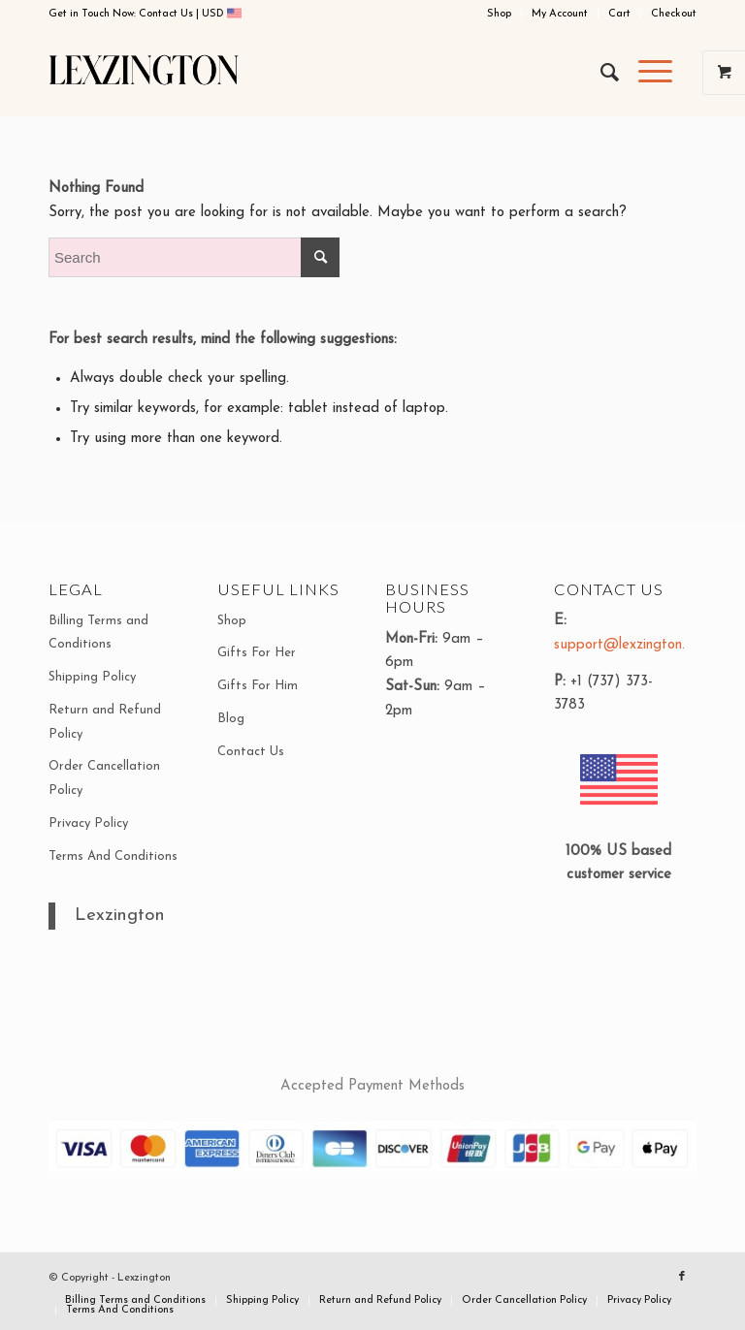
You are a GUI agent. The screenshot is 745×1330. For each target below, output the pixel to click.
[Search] (600, 72)
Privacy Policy (88, 823)
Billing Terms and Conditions (98, 633)
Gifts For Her (256, 653)
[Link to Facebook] (681, 1276)
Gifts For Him (257, 686)
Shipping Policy (92, 677)
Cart (619, 14)
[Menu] (645, 72)
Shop (499, 14)
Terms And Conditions (113, 856)
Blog (230, 718)
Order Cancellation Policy (104, 778)
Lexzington (120, 915)
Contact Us (167, 14)
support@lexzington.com (632, 645)
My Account (560, 14)
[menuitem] (499, 14)
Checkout (673, 14)
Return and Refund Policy (105, 722)
